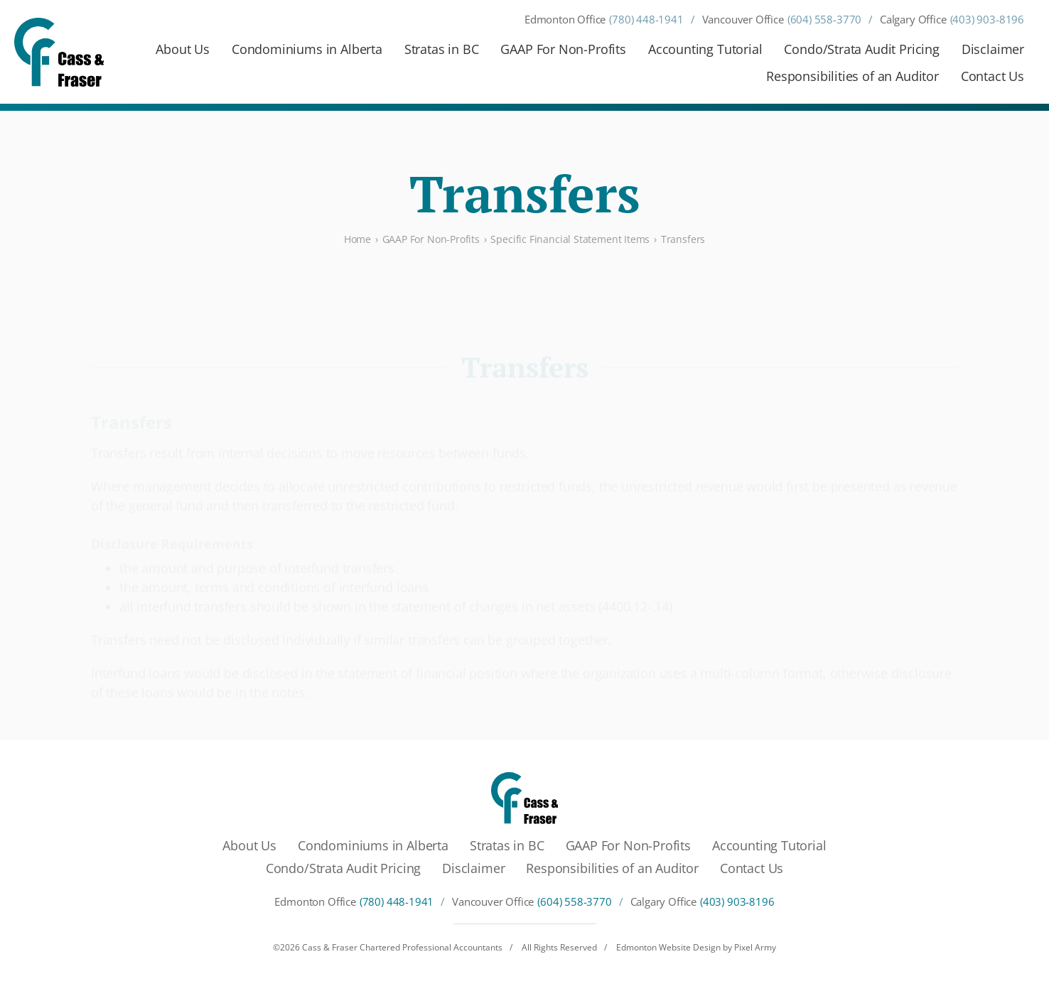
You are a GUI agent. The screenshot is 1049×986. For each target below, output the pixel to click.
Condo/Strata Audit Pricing (861, 49)
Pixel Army (755, 947)
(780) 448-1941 (646, 19)
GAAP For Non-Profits (562, 49)
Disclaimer (993, 49)
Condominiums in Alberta (307, 49)
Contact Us (992, 76)
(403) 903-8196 (987, 19)
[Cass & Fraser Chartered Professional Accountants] (59, 52)
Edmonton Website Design (668, 947)
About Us (183, 49)
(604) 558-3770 (824, 19)
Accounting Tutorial (705, 49)
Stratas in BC (441, 49)
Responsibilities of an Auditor (852, 76)
